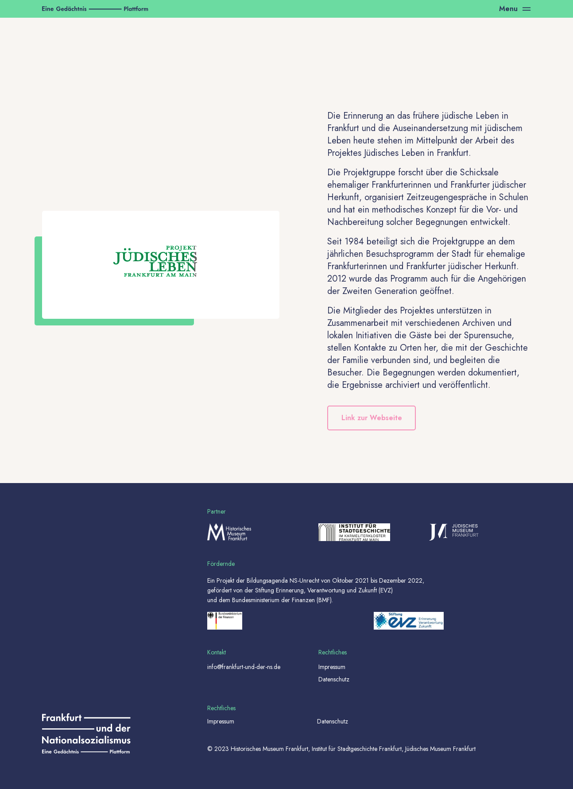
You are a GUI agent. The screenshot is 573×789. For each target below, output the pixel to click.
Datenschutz (333, 679)
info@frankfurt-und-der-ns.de (243, 666)
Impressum (331, 666)
